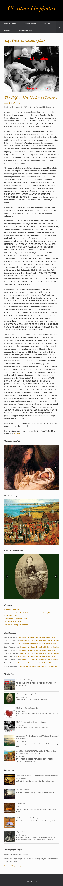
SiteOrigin (30, 881)
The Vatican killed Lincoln (13, 622)
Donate (47, 24)
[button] (59, 27)
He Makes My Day (25, 30)
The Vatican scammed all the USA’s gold (28, 818)
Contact (7, 30)
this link (17, 434)
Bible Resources (10, 24)
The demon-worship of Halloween (16, 625)
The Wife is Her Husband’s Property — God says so (31, 722)
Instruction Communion (12, 610)
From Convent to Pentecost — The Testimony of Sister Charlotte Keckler (37, 775)
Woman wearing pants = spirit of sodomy (28, 694)
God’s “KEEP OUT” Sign (24, 680)
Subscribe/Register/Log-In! (13, 866)
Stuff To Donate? (21, 832)
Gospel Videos (30, 24)
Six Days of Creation (22, 790)
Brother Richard (36, 107)
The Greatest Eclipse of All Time (15, 618)
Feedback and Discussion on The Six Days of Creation (37, 637)
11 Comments (48, 107)
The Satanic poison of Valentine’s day (27, 708)
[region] (31, 467)
